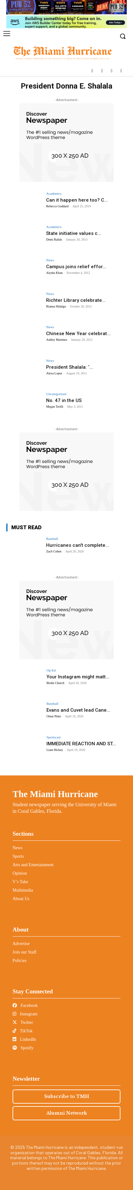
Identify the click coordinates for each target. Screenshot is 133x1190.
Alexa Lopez (54, 373)
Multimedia (23, 890)
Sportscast (53, 737)
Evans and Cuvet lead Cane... (78, 710)
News (50, 260)
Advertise (21, 943)
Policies (19, 960)
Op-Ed (51, 670)
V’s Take (20, 881)
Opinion (20, 873)
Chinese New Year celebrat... (78, 333)
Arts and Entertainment (33, 864)
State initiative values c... (73, 233)
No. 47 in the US (64, 400)
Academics (53, 193)
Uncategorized (56, 394)
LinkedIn (24, 1039)
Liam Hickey (54, 750)
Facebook (25, 1005)
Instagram (25, 1014)
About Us (21, 898)
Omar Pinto (53, 716)
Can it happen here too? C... (77, 200)
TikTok (23, 1031)
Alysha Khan (54, 272)
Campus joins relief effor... (76, 266)
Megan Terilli (54, 406)
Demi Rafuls (54, 239)
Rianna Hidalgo (56, 306)
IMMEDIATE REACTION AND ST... (81, 744)
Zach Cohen (53, 551)
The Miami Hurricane (55, 794)
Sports (18, 856)
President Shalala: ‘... (69, 367)
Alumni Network (66, 1113)
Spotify (23, 1048)
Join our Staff (24, 952)
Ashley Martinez (56, 339)
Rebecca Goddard (57, 206)
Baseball (52, 539)
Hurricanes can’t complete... (77, 545)
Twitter (23, 1022)
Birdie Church (55, 683)
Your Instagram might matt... (77, 677)
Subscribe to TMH (66, 1096)
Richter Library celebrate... (76, 300)
